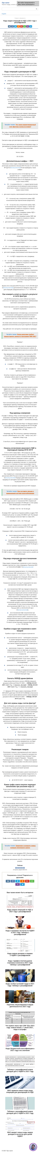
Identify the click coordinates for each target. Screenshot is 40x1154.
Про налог (5, 3)
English (4, 14)
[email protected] (16, 167)
